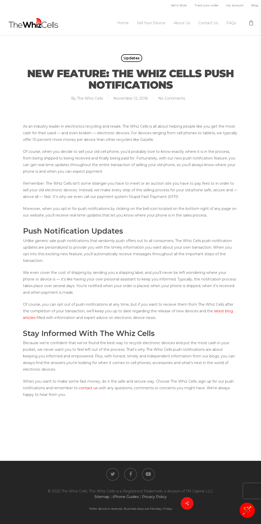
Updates (132, 58)
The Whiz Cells (90, 98)
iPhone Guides (126, 496)
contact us (88, 388)
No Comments (171, 98)
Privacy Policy (154, 496)
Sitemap (101, 496)
